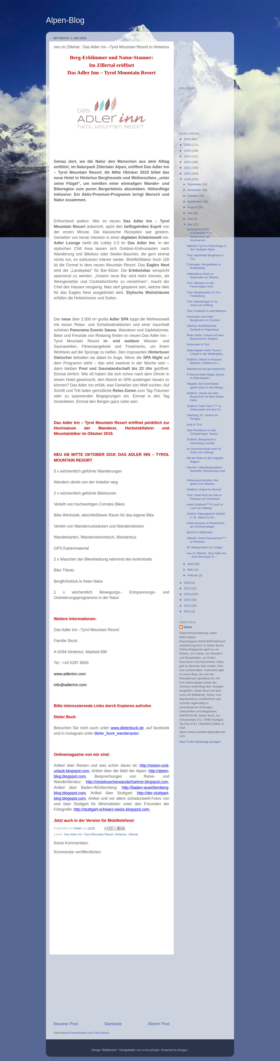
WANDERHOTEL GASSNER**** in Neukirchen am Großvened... (199, 235)
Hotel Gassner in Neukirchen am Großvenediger (206, 524)
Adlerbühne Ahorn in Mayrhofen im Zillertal (202, 275)
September (195, 201)
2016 (187, 594)
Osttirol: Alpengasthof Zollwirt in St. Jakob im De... (206, 515)
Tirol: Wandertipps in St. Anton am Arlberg (202, 303)
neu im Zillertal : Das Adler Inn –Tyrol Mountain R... (206, 555)
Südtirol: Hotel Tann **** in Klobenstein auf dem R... (204, 407)
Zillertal (133, 834)
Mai (190, 224)
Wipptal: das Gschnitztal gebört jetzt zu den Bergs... (206, 385)
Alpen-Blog (65, 20)
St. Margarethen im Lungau (205, 547)
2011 (187, 611)
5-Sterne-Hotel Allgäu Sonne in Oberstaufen (205, 376)
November (194, 190)
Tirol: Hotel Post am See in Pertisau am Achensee (204, 496)
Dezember (194, 184)
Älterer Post (159, 1023)
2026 (187, 139)
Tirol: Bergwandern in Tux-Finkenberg (204, 294)
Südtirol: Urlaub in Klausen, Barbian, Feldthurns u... (205, 361)
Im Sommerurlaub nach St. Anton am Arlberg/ (204, 450)
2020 (187, 173)
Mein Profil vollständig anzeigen (200, 741)
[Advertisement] (111, 988)
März (191, 569)
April (190, 564)
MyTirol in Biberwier (200, 532)
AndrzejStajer (150, 1050)
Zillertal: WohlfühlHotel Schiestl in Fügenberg (203, 327)
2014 (187, 605)
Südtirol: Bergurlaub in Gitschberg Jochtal (201, 441)
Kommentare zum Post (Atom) (89, 1032)
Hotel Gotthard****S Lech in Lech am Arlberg (205, 506)
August (192, 207)
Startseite (113, 1023)
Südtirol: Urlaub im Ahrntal (204, 489)
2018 (187, 582)
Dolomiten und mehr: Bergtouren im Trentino (203, 318)
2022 (187, 162)
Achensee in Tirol (198, 344)
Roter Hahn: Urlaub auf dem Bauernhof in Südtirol (205, 337)
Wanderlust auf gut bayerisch (206, 368)
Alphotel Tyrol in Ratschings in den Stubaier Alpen (206, 247)
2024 (187, 150)
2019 (187, 179)
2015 (187, 599)
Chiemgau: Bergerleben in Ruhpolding (204, 266)
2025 (187, 144)
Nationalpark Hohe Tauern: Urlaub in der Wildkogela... (206, 352)
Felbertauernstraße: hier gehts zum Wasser (203, 482)
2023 (187, 156)
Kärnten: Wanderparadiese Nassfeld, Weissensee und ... (206, 471)
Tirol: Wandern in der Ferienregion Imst (200, 284)
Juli (190, 213)
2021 (187, 167)
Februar (193, 575)
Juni (190, 218)
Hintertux (121, 834)
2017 (187, 588)
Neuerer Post (66, 1023)
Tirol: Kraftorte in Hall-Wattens (206, 311)
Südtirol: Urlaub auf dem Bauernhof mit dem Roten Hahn (205, 396)
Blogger (183, 1050)
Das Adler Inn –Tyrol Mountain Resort (88, 834)
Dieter (188, 627)
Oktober (193, 195)
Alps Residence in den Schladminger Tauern (202, 432)
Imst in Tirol (194, 424)
